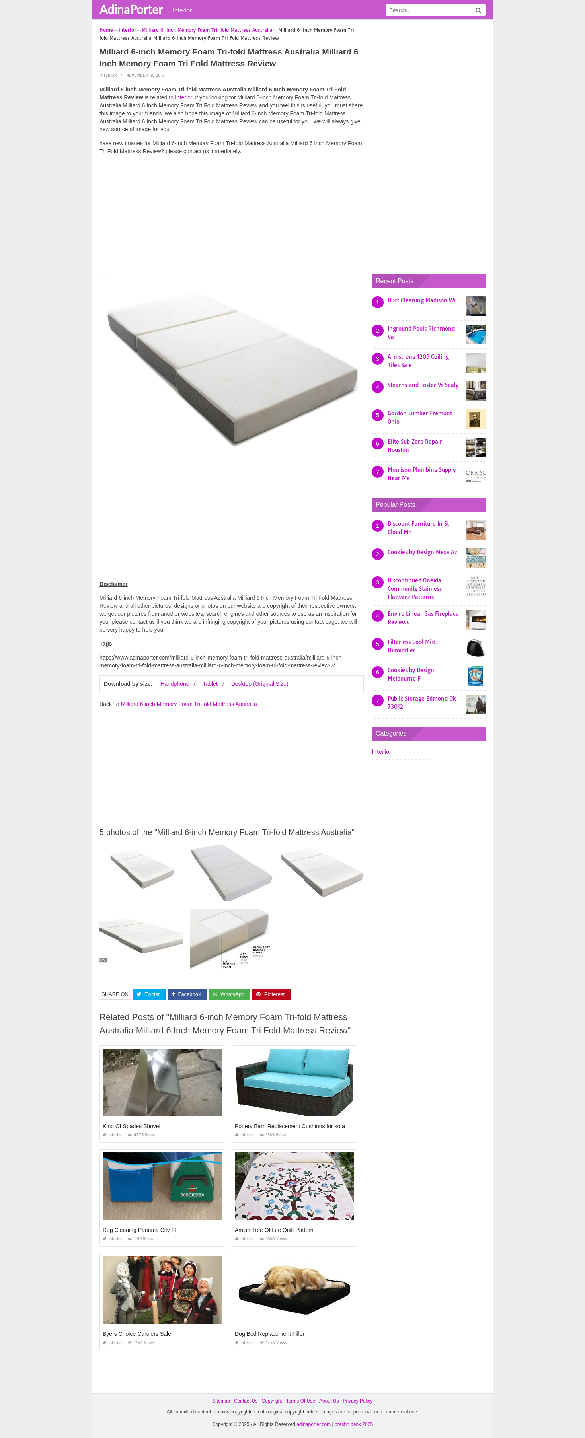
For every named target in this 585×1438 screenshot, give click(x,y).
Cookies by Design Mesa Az (422, 552)
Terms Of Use (300, 1401)
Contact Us (245, 1401)
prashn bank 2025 (354, 1424)
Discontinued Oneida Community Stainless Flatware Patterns (415, 589)
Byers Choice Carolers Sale (137, 1334)
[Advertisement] (231, 216)
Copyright (271, 1401)
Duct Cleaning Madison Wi (422, 300)
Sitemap (221, 1401)
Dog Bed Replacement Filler (269, 1334)
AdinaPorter (131, 9)
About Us (329, 1401)
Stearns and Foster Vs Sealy (423, 385)
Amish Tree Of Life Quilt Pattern (274, 1230)
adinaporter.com (313, 1424)
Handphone (174, 684)
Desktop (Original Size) (260, 684)
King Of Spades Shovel (131, 1126)
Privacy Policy (357, 1401)
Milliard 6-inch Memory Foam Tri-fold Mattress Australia (189, 704)
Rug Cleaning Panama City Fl (139, 1230)
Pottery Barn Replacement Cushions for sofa (290, 1126)
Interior (182, 10)
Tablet (210, 684)
